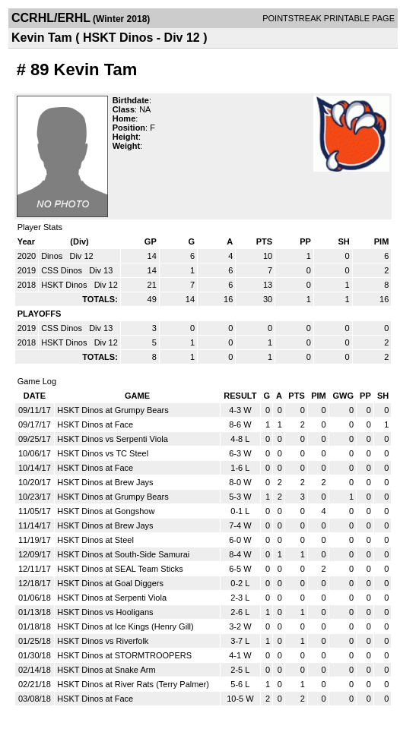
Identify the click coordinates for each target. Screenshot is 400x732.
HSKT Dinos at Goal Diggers (110, 583)
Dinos (53, 255)
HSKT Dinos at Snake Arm (106, 669)
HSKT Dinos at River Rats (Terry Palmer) (133, 684)
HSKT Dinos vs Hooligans (105, 612)
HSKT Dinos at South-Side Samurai (123, 554)
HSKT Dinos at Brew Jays (105, 482)
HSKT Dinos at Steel (95, 539)
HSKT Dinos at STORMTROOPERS (124, 655)
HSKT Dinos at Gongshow (105, 511)
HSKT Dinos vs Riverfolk (102, 640)
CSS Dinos (62, 270)
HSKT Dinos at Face (95, 424)
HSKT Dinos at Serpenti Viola (112, 597)
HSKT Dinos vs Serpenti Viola (112, 438)
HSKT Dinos (65, 284)
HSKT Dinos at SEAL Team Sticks (120, 568)
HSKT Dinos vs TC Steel (102, 453)
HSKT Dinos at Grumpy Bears (113, 410)
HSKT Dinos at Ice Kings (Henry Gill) (125, 626)
